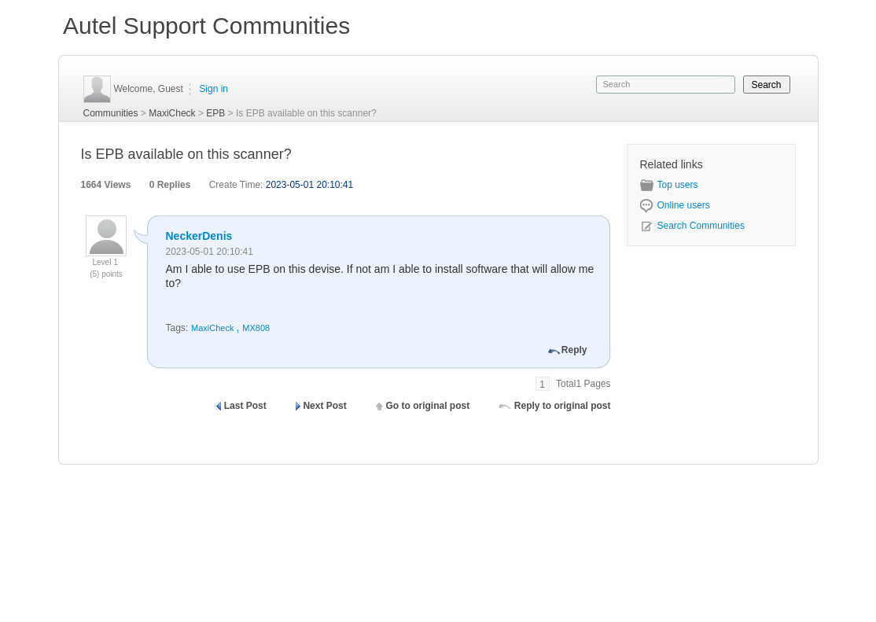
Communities (110, 113)
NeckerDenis (199, 236)
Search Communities (692, 225)
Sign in (213, 88)
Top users (669, 184)
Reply (574, 349)
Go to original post (427, 405)
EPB (215, 113)
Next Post (324, 405)
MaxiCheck (172, 113)
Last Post (245, 405)
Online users (675, 205)
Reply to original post (562, 405)
